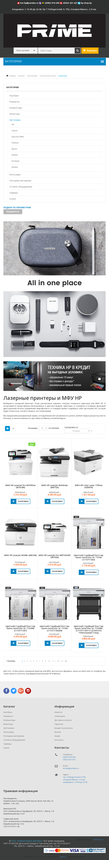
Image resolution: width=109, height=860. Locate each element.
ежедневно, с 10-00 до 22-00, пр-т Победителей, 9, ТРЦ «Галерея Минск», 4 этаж (54, 9)
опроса (63, 856)
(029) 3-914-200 (69, 757)
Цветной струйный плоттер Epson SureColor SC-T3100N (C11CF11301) (20, 628)
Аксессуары (14, 174)
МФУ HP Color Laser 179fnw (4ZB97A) (88, 486)
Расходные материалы (20, 180)
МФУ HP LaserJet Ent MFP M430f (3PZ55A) (55, 556)
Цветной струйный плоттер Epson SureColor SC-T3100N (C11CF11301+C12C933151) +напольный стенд (88, 629)
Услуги (12, 198)
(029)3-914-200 (51, 3)
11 (53, 661)
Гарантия (58, 724)
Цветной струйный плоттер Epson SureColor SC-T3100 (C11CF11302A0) (54, 628)
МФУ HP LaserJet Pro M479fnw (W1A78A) (20, 486)
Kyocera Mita (17, 136)
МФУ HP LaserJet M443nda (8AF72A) (54, 486)
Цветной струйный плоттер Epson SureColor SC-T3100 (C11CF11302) (88, 557)
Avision (14, 167)
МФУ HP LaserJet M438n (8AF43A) (20, 555)
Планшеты (14, 101)
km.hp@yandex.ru (28, 3)
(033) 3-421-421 (69, 759)
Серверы (13, 192)
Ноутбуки (14, 95)
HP (12, 124)
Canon (14, 130)
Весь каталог (22, 50)
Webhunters (98, 839)
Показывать (33, 428)
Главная (12, 76)
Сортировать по (71, 427)
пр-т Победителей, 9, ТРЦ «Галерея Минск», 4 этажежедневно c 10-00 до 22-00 (75, 779)
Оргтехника (32, 76)
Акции (57, 736)
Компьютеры (15, 107)
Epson (14, 148)
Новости (58, 712)
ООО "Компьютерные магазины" (27, 841)
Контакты (58, 740)
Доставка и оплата (63, 720)
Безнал (57, 732)
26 (58, 661)
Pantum (15, 142)
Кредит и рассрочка (63, 728)
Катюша (15, 161)
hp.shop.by (85, 3)
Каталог (21, 76)
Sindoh (14, 154)
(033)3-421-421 (69, 3)
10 (49, 661)
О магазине (59, 716)
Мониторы (14, 113)
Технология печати (48, 76)
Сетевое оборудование (20, 186)
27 (62, 661)
